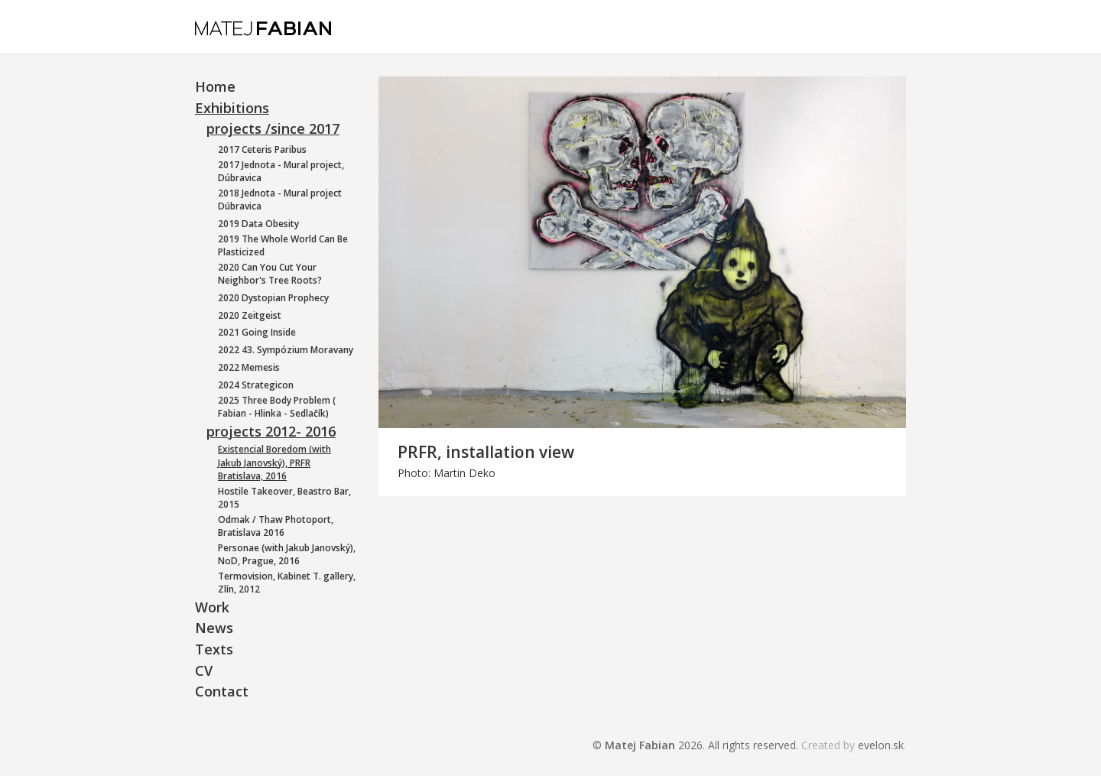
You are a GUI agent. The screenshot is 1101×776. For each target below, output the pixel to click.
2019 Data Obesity (258, 223)
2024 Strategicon (256, 384)
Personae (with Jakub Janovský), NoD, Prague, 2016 (287, 554)
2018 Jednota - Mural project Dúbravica (280, 200)
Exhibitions (232, 108)
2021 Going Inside (257, 332)
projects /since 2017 (272, 128)
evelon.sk (881, 745)
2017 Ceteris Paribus (262, 149)
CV (204, 670)
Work (212, 607)
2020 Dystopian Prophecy (273, 297)
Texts (214, 649)
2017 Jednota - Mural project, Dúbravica (281, 171)
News (214, 628)
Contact (221, 691)
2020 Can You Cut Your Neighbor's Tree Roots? (270, 274)
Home (215, 86)
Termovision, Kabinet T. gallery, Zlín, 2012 (287, 583)
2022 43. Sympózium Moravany (285, 349)
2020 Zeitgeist (249, 315)
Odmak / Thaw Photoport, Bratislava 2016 (275, 526)
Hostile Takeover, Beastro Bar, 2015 (284, 498)
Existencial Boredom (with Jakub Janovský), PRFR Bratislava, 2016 (274, 462)
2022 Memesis (249, 367)
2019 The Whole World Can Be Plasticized (283, 245)
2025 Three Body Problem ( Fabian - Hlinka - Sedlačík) (277, 407)
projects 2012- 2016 (271, 431)
